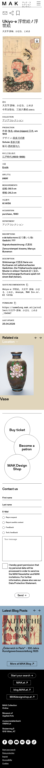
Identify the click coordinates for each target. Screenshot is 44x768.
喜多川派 (15, 142)
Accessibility (7, 760)
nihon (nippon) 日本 (23, 131)
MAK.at (22, 682)
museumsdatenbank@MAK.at (11, 722)
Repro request (11, 517)
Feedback (10, 527)
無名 (10, 131)
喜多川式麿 (19, 138)
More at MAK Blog (22, 664)
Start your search (22, 675)
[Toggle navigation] (38, 3)
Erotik (5, 167)
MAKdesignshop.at (22, 697)
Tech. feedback (12, 532)
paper (5, 178)
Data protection (8, 753)
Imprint (5, 756)
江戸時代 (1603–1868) (13, 156)
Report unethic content (14, 522)
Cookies (5, 763)
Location (8, 341)
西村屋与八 (14, 146)
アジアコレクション (12, 120)
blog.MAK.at (22, 690)
